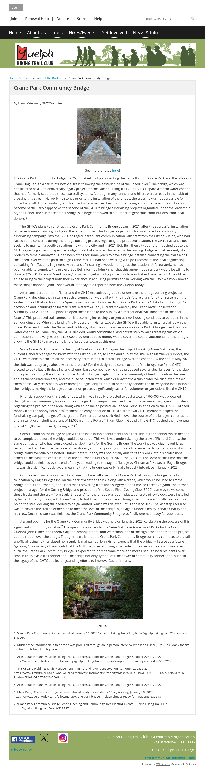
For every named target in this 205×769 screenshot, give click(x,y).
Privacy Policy (21, 749)
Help (98, 18)
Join (14, 18)
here (115, 170)
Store (81, 18)
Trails (27, 78)
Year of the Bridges (49, 78)
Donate (63, 18)
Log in (16, 7)
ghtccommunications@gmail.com (170, 758)
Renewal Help (37, 18)
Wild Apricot (163, 764)
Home (13, 78)
